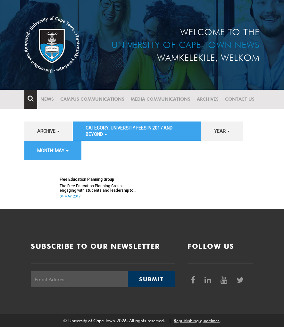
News (47, 99)
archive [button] (48, 131)
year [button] (222, 131)
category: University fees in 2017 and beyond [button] (129, 131)
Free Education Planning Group (87, 179)
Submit (151, 279)
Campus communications (92, 99)
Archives (208, 99)
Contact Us (240, 99)
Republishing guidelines (197, 320)
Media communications (160, 99)
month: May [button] (53, 150)
